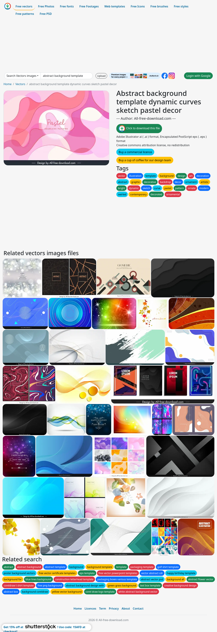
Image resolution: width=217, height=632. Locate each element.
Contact (138, 608)
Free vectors (24, 6)
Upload (101, 76)
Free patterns (25, 14)
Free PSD (46, 14)
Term (102, 608)
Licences (90, 608)
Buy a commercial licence (135, 152)
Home (8, 84)
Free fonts (67, 6)
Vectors (20, 84)
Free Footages (89, 6)
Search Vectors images (21, 76)
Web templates (114, 6)
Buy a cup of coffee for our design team (145, 160)
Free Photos (46, 6)
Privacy (114, 608)
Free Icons (138, 6)
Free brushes (159, 6)
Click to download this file (139, 128)
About (126, 608)
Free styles (181, 6)
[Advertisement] (108, 45)
